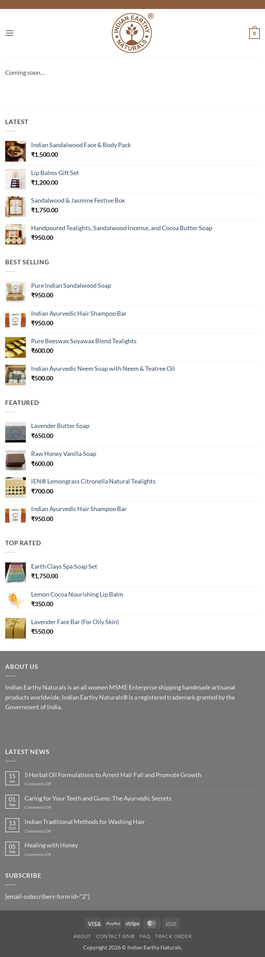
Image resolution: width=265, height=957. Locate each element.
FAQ (145, 936)
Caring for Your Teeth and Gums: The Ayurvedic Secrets (97, 798)
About (82, 936)
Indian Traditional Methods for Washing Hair (84, 821)
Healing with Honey (51, 845)
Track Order (173, 936)
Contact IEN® (115, 936)
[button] (9, 33)
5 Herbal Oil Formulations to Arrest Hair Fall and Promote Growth (113, 774)
